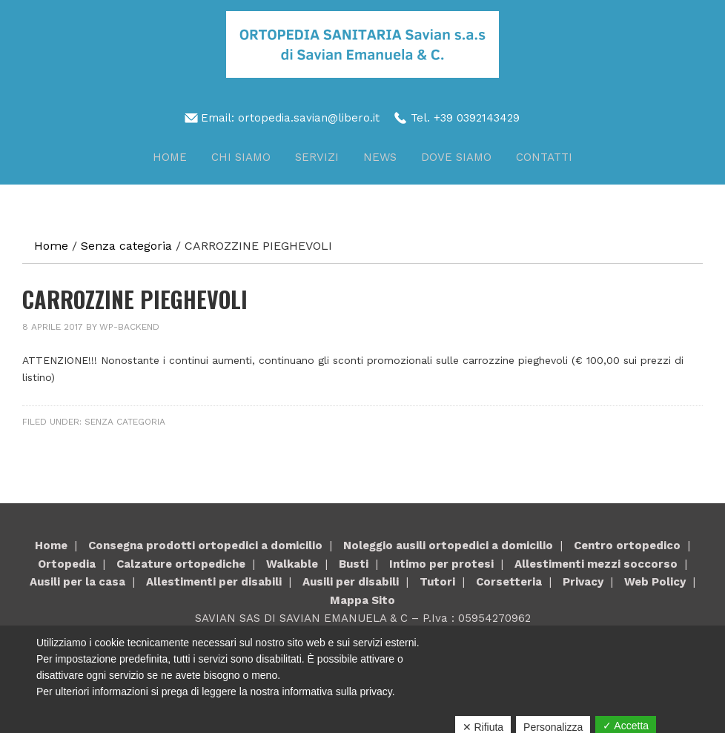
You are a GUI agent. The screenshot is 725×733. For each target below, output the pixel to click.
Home (51, 545)
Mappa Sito (362, 600)
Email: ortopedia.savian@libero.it (290, 118)
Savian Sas (362, 44)
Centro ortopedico (627, 545)
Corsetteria (509, 581)
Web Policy (655, 581)
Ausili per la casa (77, 581)
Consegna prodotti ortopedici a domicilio (205, 545)
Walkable (292, 564)
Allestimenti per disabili (214, 581)
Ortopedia (67, 564)
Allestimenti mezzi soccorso (596, 564)
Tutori (437, 581)
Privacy (583, 581)
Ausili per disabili (350, 581)
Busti (353, 564)
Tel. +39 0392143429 (465, 118)
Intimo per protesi (441, 564)
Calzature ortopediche (180, 564)
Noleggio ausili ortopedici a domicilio (448, 545)
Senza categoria (125, 422)
